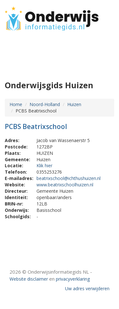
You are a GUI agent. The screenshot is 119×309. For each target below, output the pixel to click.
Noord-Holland (45, 104)
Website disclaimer (29, 279)
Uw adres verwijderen (87, 288)
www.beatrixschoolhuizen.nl (64, 185)
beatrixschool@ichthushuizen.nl (68, 178)
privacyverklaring (73, 279)
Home (16, 104)
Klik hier (44, 165)
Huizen (74, 104)
